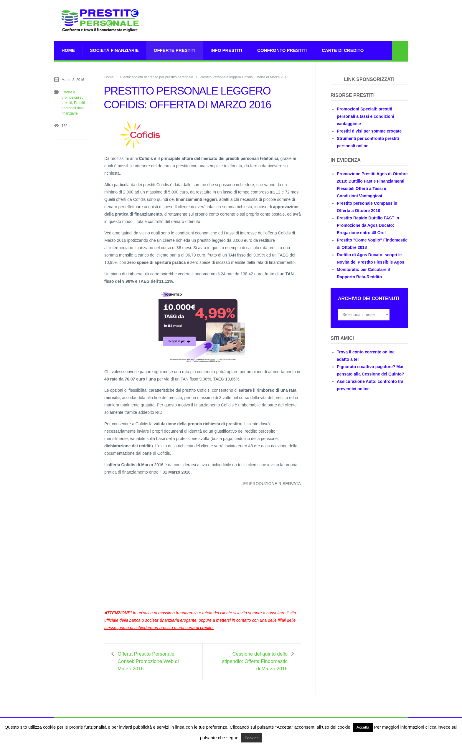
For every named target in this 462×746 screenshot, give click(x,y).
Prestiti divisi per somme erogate (369, 131)
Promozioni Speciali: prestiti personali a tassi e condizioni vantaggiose (365, 116)
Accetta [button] (363, 727)
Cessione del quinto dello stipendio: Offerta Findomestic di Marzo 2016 (255, 661)
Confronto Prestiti (282, 50)
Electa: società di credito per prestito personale (156, 77)
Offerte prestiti (175, 50)
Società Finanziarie (114, 50)
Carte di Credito (343, 50)
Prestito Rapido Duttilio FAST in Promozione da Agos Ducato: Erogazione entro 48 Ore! (368, 225)
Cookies (251, 738)
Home (68, 50)
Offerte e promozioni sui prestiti (73, 97)
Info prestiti (226, 50)
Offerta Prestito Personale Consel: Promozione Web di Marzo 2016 (148, 661)
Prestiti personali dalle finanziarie (73, 108)
